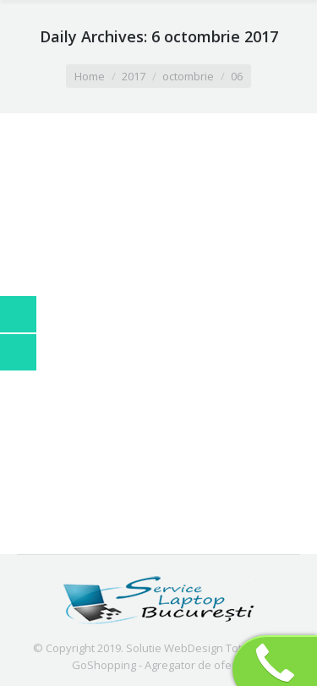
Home (89, 76)
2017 (133, 76)
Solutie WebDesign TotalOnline (205, 648)
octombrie (188, 76)
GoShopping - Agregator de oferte (159, 664)
